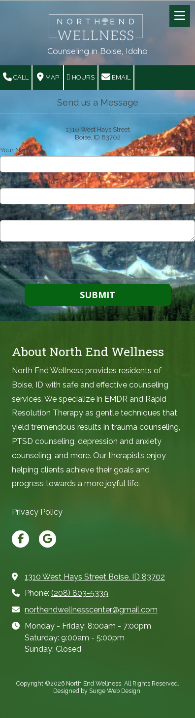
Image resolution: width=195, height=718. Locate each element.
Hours (81, 77)
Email (115, 77)
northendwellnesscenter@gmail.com (91, 609)
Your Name (16, 150)
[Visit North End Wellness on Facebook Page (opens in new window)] (20, 539)
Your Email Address (29, 182)
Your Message (20, 214)
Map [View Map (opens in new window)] (48, 77)
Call (16, 77)
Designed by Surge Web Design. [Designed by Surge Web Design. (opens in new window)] (97, 690)
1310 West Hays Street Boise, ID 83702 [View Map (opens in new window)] (95, 576)
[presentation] (63, 264)
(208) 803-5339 (79, 593)
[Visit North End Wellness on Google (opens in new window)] (47, 539)
